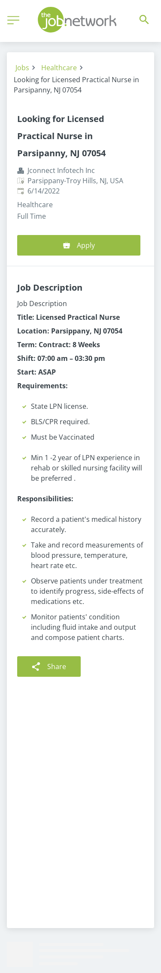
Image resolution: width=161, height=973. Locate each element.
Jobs (22, 67)
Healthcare (59, 67)
